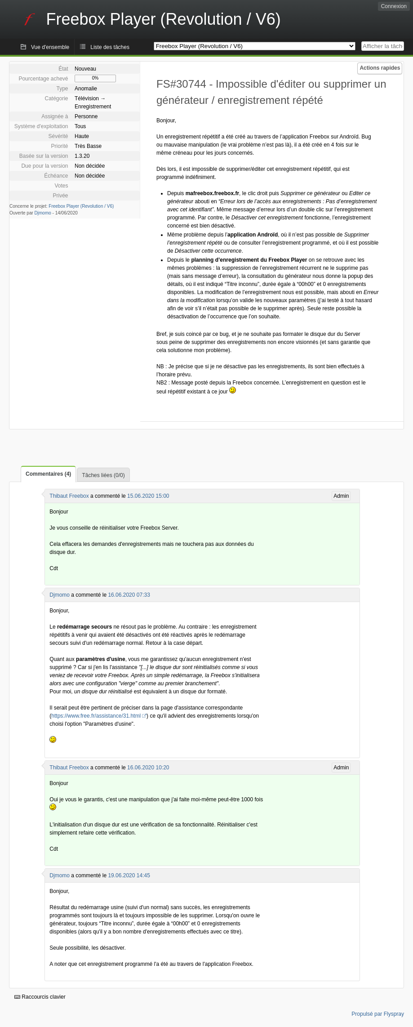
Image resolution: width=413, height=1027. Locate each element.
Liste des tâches (109, 47)
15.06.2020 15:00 (148, 496)
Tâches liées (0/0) (103, 475)
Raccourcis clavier (40, 997)
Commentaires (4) (48, 474)
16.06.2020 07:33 (129, 595)
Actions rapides (380, 68)
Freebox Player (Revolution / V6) (81, 206)
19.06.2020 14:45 (129, 875)
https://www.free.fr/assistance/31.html (96, 716)
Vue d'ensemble (50, 47)
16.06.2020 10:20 (148, 767)
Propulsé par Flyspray (377, 1014)
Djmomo (43, 212)
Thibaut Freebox (69, 496)
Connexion (394, 6)
